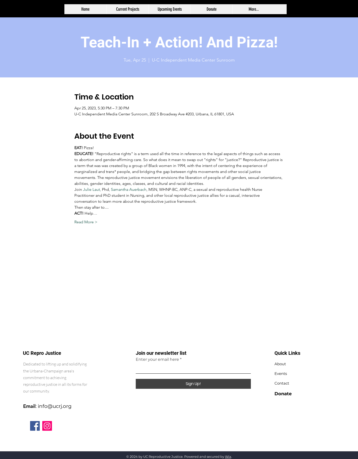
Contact (281, 383)
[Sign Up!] (193, 384)
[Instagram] (47, 426)
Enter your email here (157, 359)
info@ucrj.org (55, 406)
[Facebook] (35, 426)
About (280, 363)
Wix (228, 457)
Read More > (85, 222)
